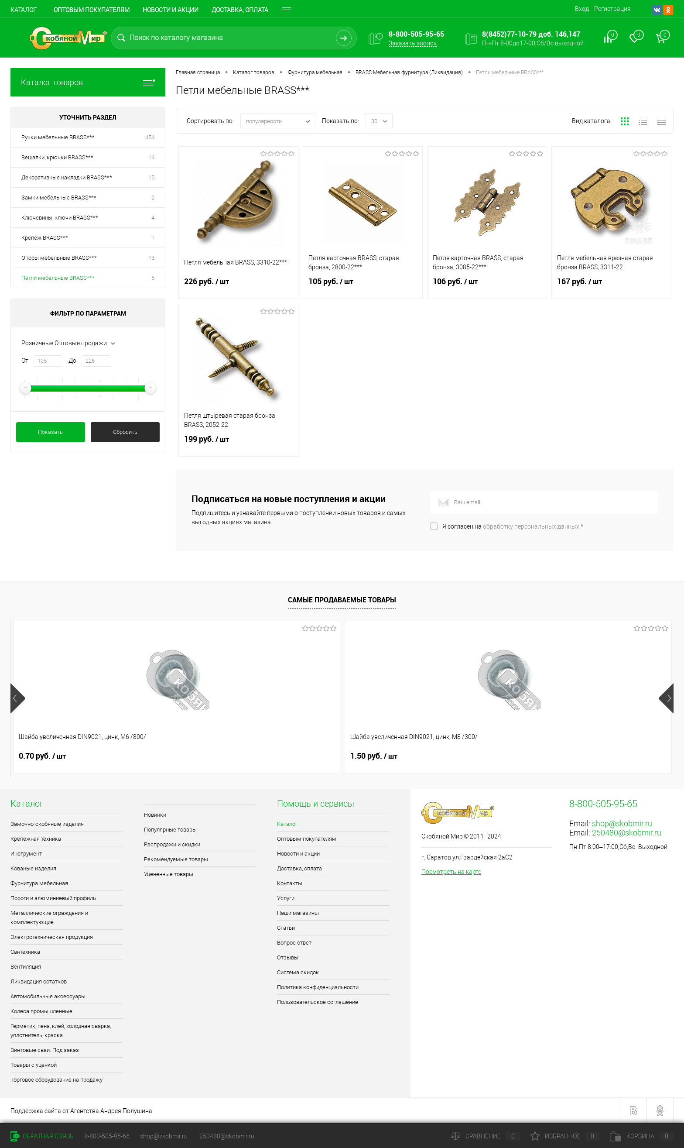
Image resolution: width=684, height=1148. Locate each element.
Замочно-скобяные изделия (47, 824)
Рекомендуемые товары (176, 859)
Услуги (285, 898)
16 (151, 157)
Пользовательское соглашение (317, 1002)
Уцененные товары (168, 874)
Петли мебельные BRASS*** (58, 278)
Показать (50, 432)
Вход (582, 8)
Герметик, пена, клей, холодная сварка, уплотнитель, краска (60, 1030)
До (72, 360)
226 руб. (238, 287)
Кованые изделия (33, 868)
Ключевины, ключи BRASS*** (59, 217)
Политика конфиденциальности (318, 987)
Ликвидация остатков (38, 981)
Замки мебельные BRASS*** (58, 197)
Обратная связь (42, 1136)
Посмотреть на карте (451, 871)
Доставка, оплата (240, 10)
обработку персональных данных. (532, 526)
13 (151, 257)
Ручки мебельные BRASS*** (58, 137)
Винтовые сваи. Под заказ (44, 1050)
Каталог (23, 10)
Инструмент (26, 853)
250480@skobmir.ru (626, 832)
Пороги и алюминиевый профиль (53, 898)
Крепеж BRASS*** (44, 237)
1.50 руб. (174, 756)
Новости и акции (170, 10)
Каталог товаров (88, 82)
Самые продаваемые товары (342, 600)
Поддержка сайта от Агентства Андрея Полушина (81, 1110)
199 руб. (238, 444)
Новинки (155, 814)
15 (151, 177)
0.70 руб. (42, 756)
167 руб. (611, 287)
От (24, 360)
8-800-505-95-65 (107, 1136)
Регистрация (612, 8)
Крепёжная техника (35, 838)
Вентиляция (25, 966)
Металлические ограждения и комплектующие (49, 917)
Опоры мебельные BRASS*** (59, 257)
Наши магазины (298, 913)
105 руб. (362, 287)
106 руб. (487, 287)
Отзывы (287, 957)
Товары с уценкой (33, 1065)
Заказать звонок (413, 43)
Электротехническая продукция (51, 937)
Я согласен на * (512, 526)
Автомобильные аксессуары (48, 996)
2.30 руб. (307, 756)
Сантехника (25, 952)
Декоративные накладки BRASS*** (66, 177)
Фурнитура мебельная (39, 883)
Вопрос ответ (294, 942)
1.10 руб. (440, 756)
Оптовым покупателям (92, 10)
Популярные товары (170, 829)
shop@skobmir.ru (622, 823)
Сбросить (125, 432)
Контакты (289, 883)
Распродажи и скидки (172, 844)
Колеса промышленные (41, 1011)
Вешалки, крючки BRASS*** (57, 157)
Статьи (286, 928)
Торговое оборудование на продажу (56, 1079)
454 (149, 137)
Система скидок (298, 972)
